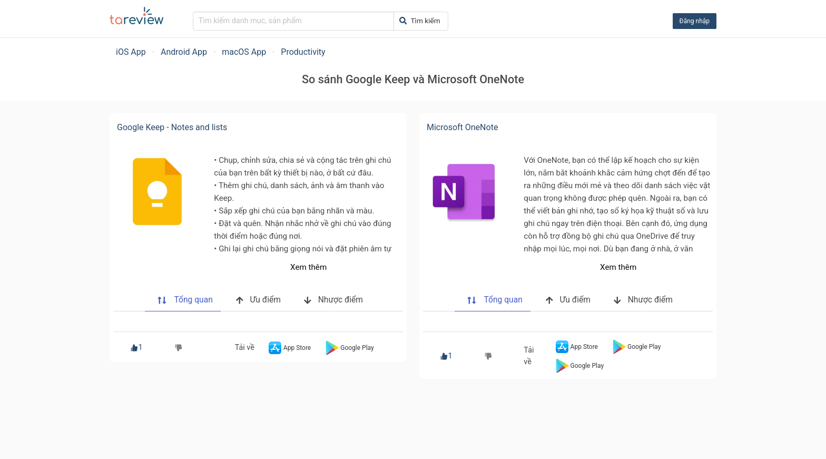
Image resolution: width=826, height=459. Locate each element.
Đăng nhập (695, 21)
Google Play (348, 347)
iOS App (131, 52)
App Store (289, 347)
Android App (184, 52)
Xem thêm (308, 267)
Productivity (303, 52)
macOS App (244, 52)
